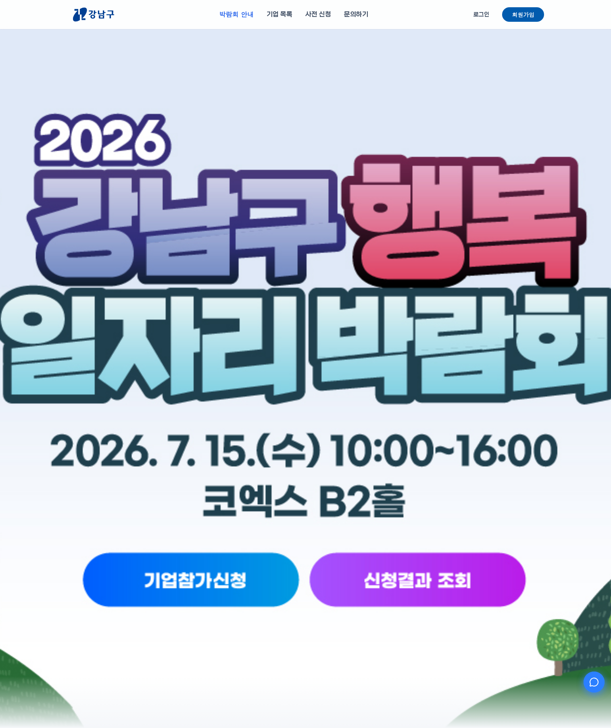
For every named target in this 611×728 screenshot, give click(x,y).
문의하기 (356, 14)
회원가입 (523, 14)
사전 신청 (318, 14)
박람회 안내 (236, 14)
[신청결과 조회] (363, 609)
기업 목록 (279, 14)
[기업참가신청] (247, 609)
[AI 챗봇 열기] (594, 682)
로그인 (481, 14)
